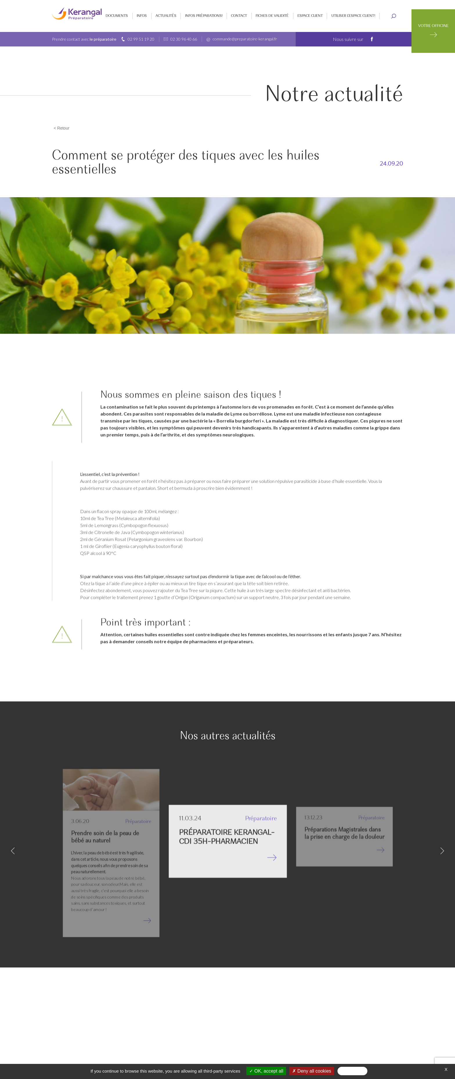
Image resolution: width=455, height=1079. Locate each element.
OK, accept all (266, 1071)
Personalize (352, 1071)
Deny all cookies (311, 1071)
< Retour (61, 128)
